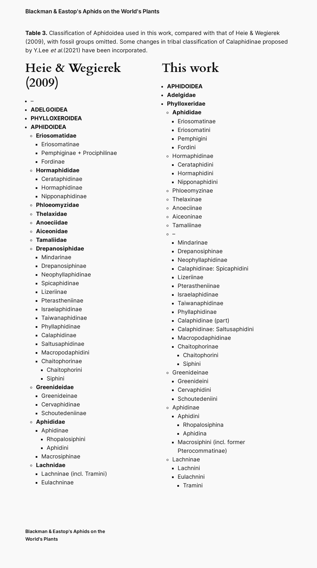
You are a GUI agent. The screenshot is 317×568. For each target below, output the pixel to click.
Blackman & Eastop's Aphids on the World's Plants (92, 11)
